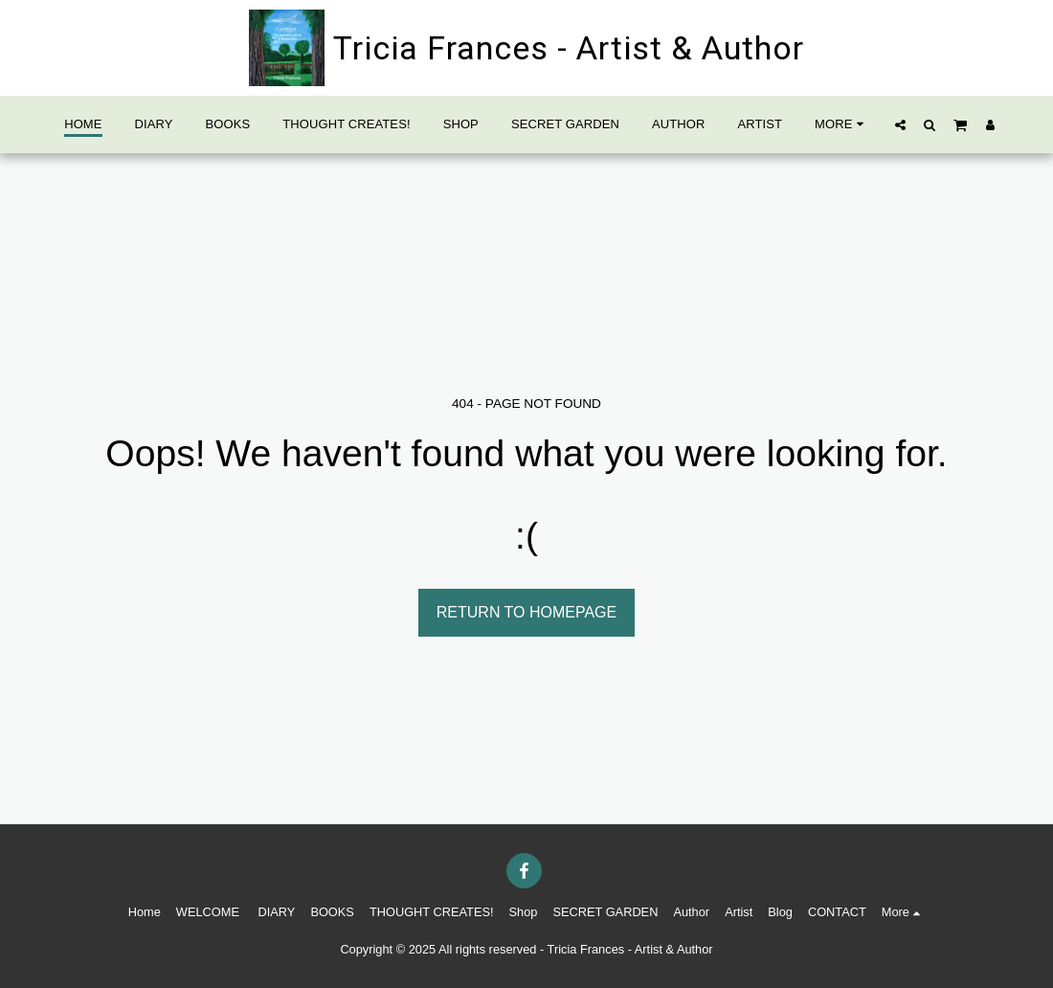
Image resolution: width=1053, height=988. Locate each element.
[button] (900, 124)
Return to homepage (526, 612)
